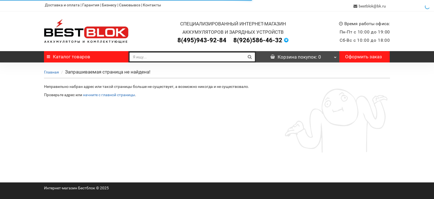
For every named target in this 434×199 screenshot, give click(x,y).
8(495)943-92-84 (201, 39)
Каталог (68, 55)
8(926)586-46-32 (257, 39)
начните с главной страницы (109, 93)
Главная (51, 71)
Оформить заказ (363, 55)
